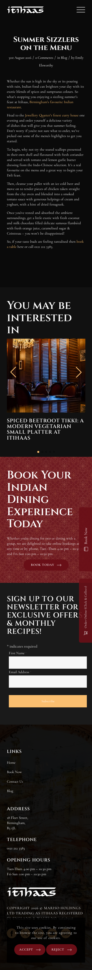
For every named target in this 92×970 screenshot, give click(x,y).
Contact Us (15, 781)
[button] (38, 452)
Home (11, 762)
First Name (18, 653)
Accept (26, 950)
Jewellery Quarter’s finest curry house (52, 115)
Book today (42, 565)
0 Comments (44, 57)
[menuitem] (78, 10)
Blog (64, 57)
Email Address (20, 672)
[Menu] (78, 10)
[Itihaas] (38, 10)
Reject (58, 950)
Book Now (14, 772)
